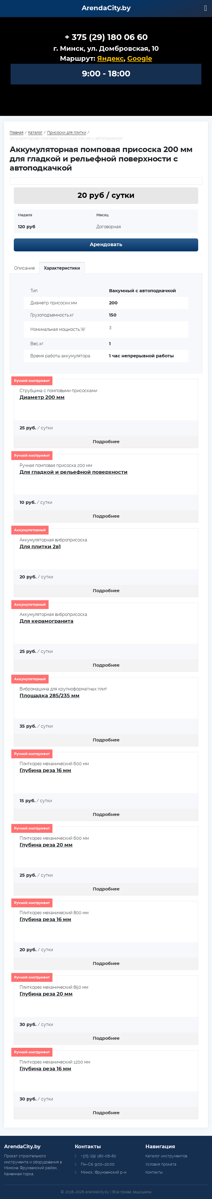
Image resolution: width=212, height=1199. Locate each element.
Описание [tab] (24, 268)
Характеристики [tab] (62, 268)
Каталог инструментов (166, 1156)
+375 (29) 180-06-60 (98, 1156)
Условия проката (160, 1164)
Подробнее (106, 442)
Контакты (154, 1172)
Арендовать (106, 244)
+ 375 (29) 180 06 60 (106, 37)
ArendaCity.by (106, 8)
